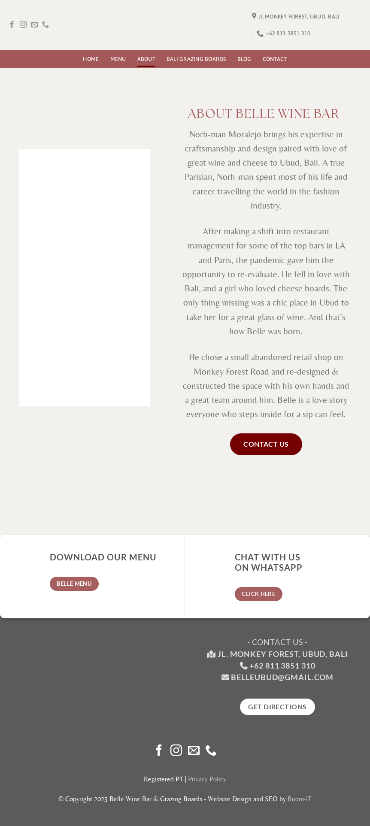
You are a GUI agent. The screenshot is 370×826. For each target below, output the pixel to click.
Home (91, 59)
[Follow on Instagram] (23, 25)
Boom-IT (300, 799)
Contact (275, 59)
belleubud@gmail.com (282, 677)
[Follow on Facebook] (12, 25)
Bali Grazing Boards (196, 59)
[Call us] (45, 25)
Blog (244, 59)
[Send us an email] (34, 25)
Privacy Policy (207, 779)
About (146, 59)
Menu (118, 59)
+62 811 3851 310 (282, 665)
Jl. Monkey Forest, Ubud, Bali (277, 654)
